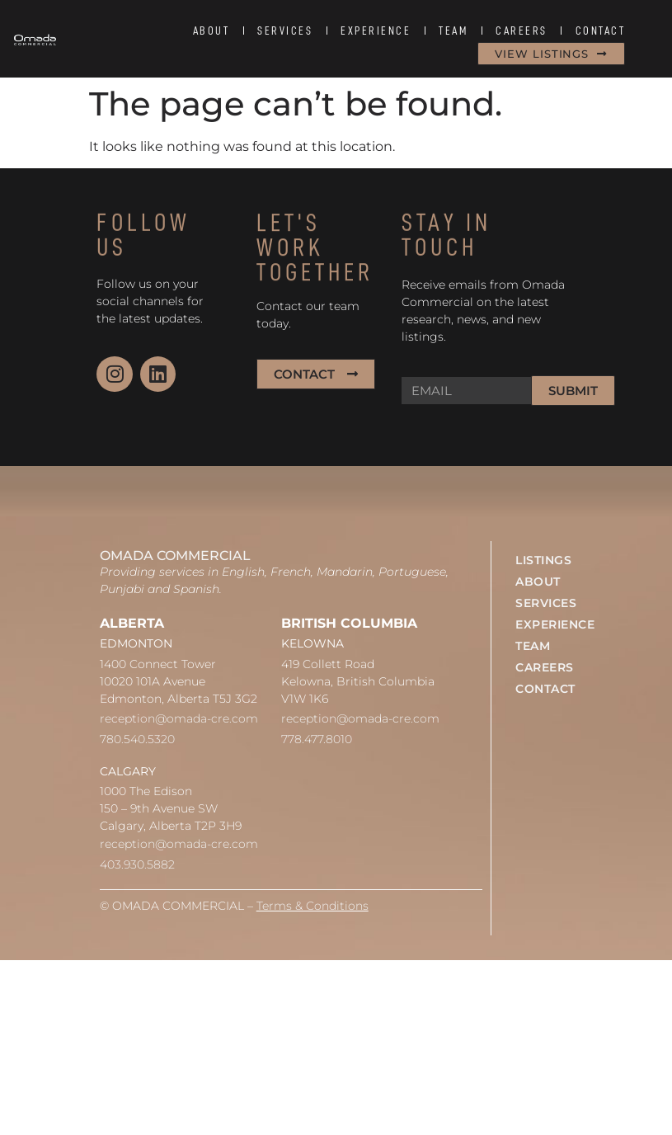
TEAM (453, 30)
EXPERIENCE (376, 30)
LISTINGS (543, 560)
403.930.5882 (137, 864)
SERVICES (285, 30)
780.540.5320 (137, 739)
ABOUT (211, 30)
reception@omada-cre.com (179, 718)
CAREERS (521, 30)
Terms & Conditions (312, 905)
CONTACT (601, 30)
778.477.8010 (316, 739)
